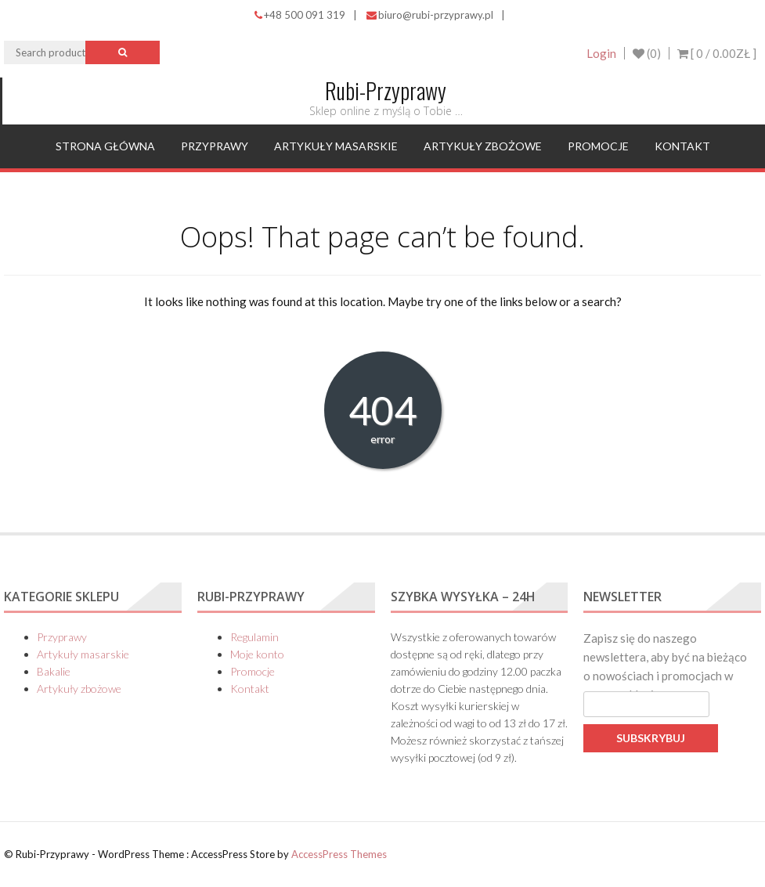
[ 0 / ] (716, 53)
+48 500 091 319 (299, 15)
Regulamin (254, 637)
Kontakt (682, 146)
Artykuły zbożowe (483, 146)
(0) (647, 53)
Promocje (598, 146)
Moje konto (257, 654)
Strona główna (105, 146)
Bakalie (53, 671)
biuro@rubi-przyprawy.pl (429, 15)
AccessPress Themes (339, 854)
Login (601, 53)
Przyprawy (214, 146)
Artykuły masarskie (336, 146)
